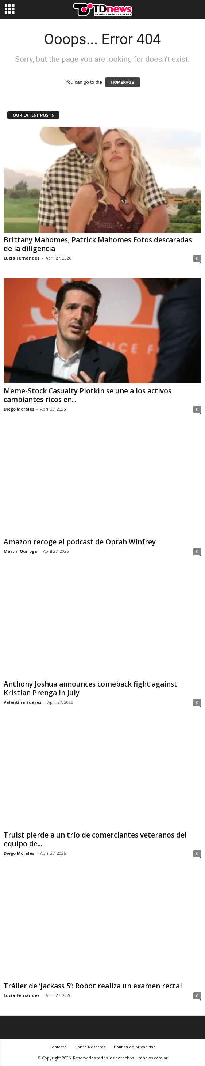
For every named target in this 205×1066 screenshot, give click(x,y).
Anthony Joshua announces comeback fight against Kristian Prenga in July (90, 688)
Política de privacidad (135, 1047)
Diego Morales (19, 409)
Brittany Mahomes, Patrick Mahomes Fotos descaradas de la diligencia (98, 244)
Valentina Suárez (23, 702)
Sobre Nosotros (90, 1047)
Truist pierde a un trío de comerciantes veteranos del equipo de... (95, 839)
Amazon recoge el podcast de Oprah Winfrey (80, 542)
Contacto (58, 1047)
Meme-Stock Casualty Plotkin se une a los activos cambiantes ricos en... (87, 395)
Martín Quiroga (20, 551)
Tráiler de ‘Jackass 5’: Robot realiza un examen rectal (93, 986)
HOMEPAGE (122, 82)
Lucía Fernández (22, 258)
